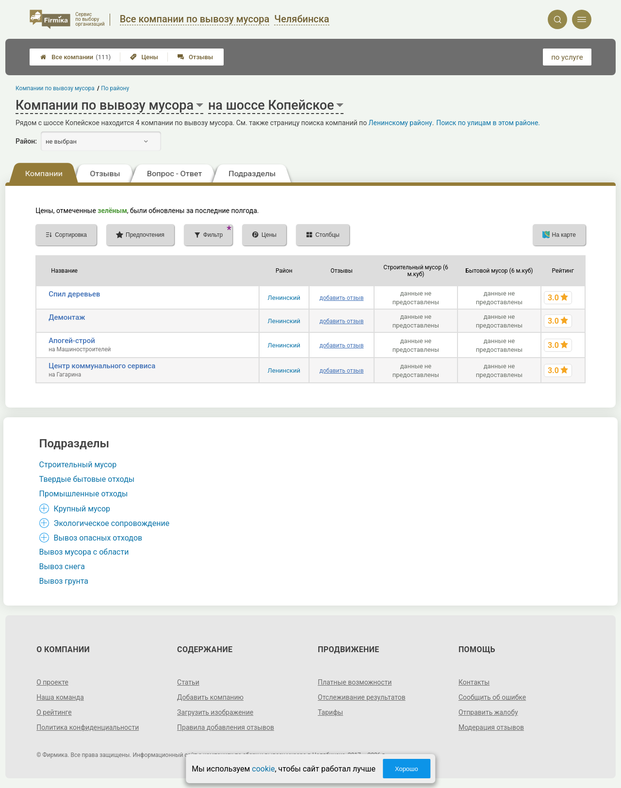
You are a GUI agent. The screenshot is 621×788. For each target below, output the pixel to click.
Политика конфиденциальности (87, 727)
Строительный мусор (78, 464)
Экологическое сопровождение (112, 523)
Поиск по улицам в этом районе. (488, 123)
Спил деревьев (74, 294)
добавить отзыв (341, 298)
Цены (144, 57)
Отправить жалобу (488, 712)
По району (115, 88)
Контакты (474, 682)
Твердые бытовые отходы (87, 479)
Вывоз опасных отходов (98, 537)
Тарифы (330, 712)
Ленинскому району (400, 123)
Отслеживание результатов (362, 697)
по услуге (567, 57)
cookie (263, 768)
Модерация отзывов (491, 727)
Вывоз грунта (63, 581)
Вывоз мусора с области (84, 552)
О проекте (52, 682)
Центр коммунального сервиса (102, 365)
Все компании (75, 57)
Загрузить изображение (215, 712)
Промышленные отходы (83, 493)
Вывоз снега (62, 566)
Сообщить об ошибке (492, 697)
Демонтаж (67, 317)
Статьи (188, 682)
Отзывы (195, 57)
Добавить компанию (210, 697)
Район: (26, 141)
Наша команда (60, 697)
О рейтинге (54, 712)
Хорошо (406, 768)
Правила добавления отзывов (225, 727)
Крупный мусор (82, 508)
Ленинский (284, 297)
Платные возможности (355, 682)
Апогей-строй (72, 340)
